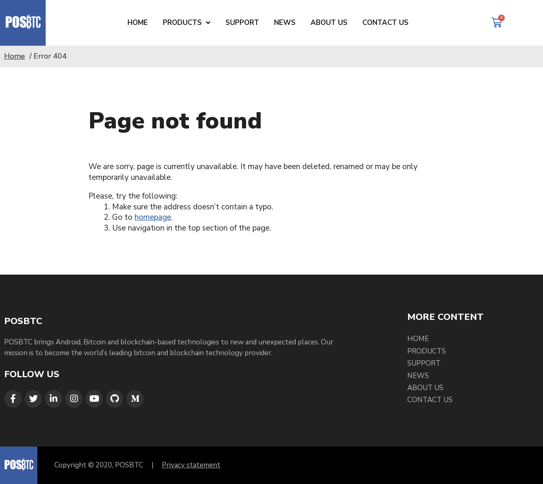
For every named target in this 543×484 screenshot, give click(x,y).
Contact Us (429, 400)
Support (423, 363)
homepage (153, 217)
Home (14, 56)
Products (426, 351)
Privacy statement (191, 465)
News (418, 376)
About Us (425, 388)
